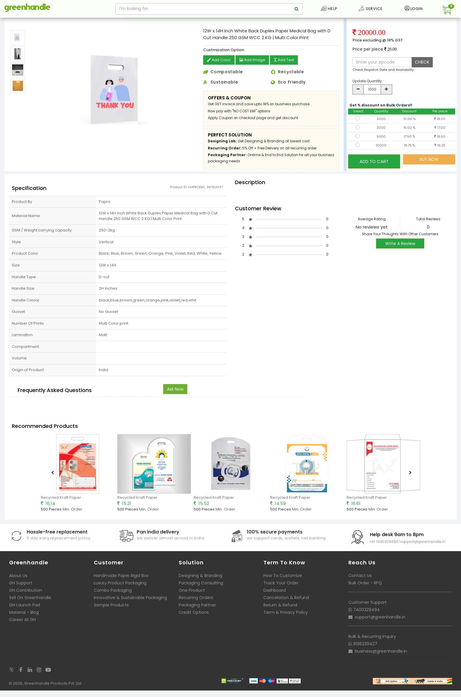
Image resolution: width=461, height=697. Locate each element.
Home (12, 21)
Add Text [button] (288, 69)
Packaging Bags (37, 21)
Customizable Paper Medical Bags (86, 21)
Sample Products (111, 613)
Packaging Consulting (201, 591)
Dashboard (274, 598)
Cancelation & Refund (286, 605)
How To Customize (282, 583)
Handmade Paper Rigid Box (121, 583)
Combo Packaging (113, 598)
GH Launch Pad (24, 613)
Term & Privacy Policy (285, 620)
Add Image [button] (255, 69)
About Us (18, 583)
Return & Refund (280, 613)
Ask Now (175, 397)
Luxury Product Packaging (120, 591)
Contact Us (360, 583)
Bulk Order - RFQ (365, 591)
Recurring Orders (196, 605)
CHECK (422, 70)
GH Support (20, 591)
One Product (192, 598)
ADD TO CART (374, 168)
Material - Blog (24, 620)
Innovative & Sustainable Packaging (130, 605)
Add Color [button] (219, 69)
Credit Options (194, 620)
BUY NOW (429, 168)
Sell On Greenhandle (30, 605)
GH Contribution (25, 598)
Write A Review (400, 252)
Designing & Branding (200, 583)
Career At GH (22, 628)
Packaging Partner (197, 613)
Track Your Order (280, 591)
